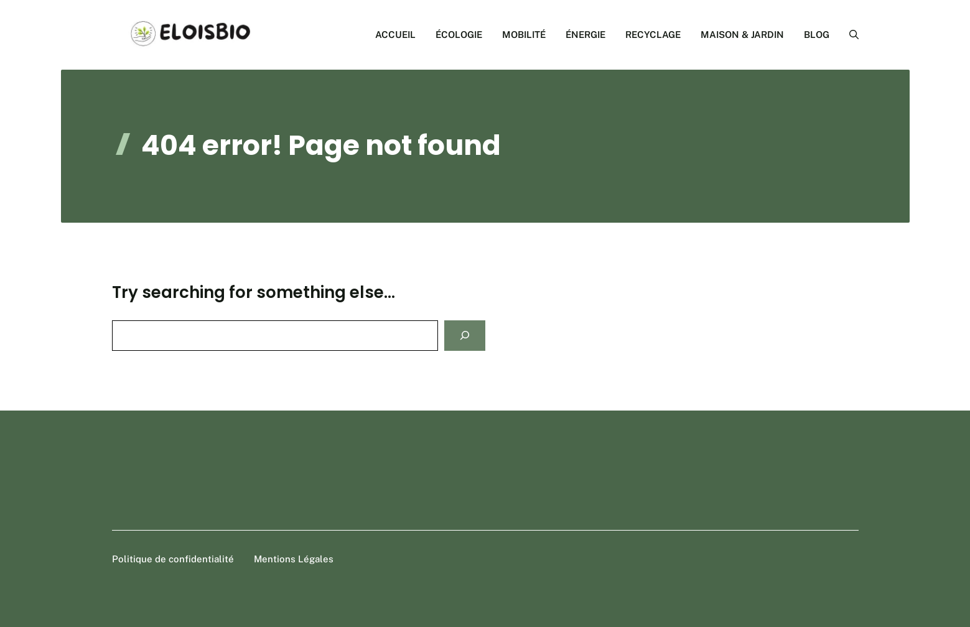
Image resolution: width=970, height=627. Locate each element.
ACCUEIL (395, 34)
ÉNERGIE (585, 34)
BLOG (816, 34)
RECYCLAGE (653, 34)
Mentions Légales (293, 559)
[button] (849, 35)
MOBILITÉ (524, 34)
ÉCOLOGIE (459, 34)
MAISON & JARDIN (742, 34)
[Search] (464, 335)
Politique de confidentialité (173, 559)
